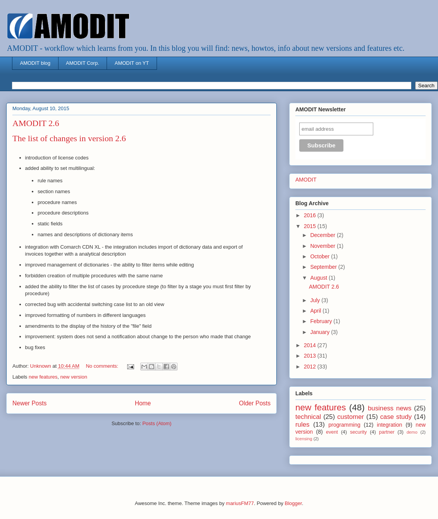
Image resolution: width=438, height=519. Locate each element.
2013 (310, 356)
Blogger (293, 503)
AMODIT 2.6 (35, 123)
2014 (310, 345)
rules (302, 424)
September (324, 267)
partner (387, 432)
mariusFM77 (240, 503)
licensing (303, 438)
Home (143, 403)
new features (43, 377)
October (320, 256)
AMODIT (305, 179)
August (319, 278)
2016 (310, 215)
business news (389, 408)
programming (344, 425)
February (321, 321)
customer (350, 416)
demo (412, 432)
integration (389, 425)
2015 (310, 226)
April (316, 311)
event (332, 432)
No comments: (102, 366)
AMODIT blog (35, 63)
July (315, 300)
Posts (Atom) (156, 423)
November (323, 246)
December (323, 235)
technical (308, 416)
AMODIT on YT (132, 63)
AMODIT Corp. (82, 63)
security (358, 432)
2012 (310, 366)
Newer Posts (29, 403)
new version (73, 377)
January (320, 332)
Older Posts (255, 403)
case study (396, 416)
